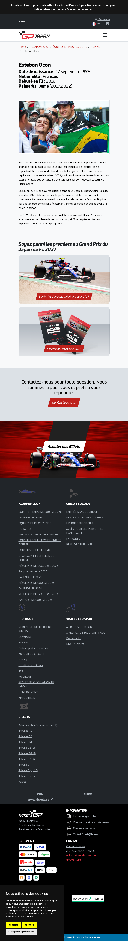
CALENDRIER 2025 (30, 577)
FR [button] (96, 24)
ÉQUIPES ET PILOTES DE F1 (70, 46)
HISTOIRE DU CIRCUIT (79, 523)
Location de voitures (31, 665)
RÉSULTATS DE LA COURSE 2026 (38, 565)
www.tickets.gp (40, 799)
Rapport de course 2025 (33, 571)
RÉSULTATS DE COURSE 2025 (37, 582)
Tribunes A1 (25, 730)
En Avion (23, 642)
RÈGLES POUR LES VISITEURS (84, 517)
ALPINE (95, 46)
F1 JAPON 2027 (39, 46)
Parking (23, 659)
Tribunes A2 (25, 736)
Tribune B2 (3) (27, 759)
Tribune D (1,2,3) (28, 770)
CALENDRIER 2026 (30, 517)
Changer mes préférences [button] (21, 931)
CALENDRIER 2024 (30, 588)
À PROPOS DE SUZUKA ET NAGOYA (87, 632)
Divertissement (75, 644)
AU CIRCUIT (26, 676)
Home (22, 46)
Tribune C (24, 764)
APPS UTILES (27, 697)
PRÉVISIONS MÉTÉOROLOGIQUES (39, 534)
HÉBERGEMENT (28, 692)
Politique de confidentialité (35, 829)
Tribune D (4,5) (27, 776)
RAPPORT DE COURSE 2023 (36, 599)
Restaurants (73, 638)
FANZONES (73, 538)
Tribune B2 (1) (27, 747)
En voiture (25, 637)
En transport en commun (33, 648)
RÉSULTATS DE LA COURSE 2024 (38, 594)
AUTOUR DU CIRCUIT (31, 654)
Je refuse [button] (29, 925)
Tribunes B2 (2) (27, 753)
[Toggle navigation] (105, 34)
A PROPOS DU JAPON (79, 627)
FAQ (40, 794)
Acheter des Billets (64, 446)
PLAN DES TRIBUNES (79, 544)
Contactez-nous (63, 402)
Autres (22, 781)
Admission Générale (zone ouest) (38, 725)
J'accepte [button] (13, 925)
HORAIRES (25, 529)
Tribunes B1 (25, 742)
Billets (88, 794)
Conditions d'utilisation (32, 825)
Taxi (21, 671)
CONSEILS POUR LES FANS (35, 550)
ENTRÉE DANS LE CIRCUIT (82, 511)
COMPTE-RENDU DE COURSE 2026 (40, 511)
